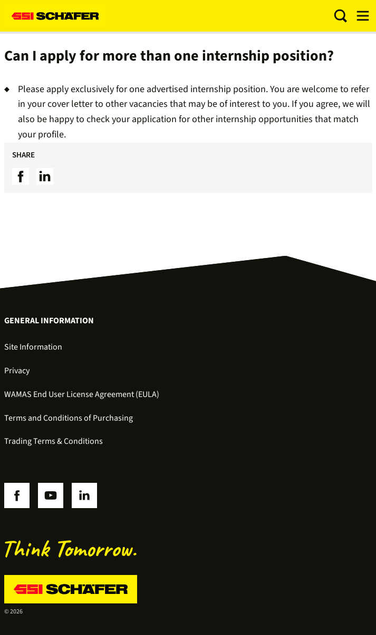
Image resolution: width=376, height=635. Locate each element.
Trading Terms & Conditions (53, 441)
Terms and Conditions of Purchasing (68, 418)
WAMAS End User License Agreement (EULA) (81, 394)
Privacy (17, 370)
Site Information (33, 347)
